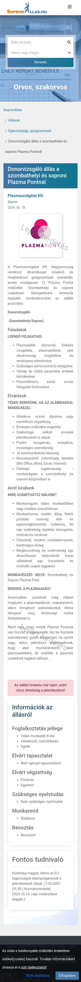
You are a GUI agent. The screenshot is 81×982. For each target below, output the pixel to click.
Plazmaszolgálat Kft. (26, 195)
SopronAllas (12, 110)
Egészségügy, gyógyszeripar (29, 131)
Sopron (13, 202)
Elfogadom (67, 976)
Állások (14, 120)
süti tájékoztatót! (34, 967)
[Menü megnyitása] (70, 7)
